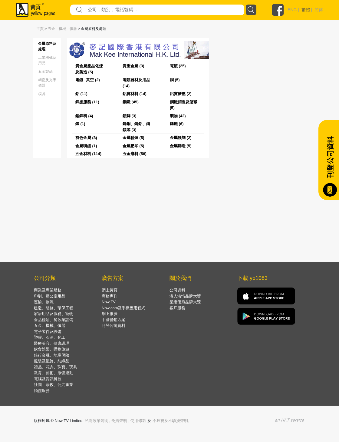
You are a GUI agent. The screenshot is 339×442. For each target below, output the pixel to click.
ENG (292, 9)
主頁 (40, 29)
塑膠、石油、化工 (49, 337)
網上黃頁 (109, 290)
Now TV (109, 302)
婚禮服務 (42, 390)
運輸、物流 (44, 302)
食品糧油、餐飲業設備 (53, 319)
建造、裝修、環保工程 (53, 308)
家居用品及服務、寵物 (53, 313)
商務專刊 (109, 296)
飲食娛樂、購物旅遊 (51, 349)
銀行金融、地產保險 (51, 355)
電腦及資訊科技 (47, 379)
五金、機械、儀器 (62, 29)
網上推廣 (109, 313)
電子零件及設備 (47, 331)
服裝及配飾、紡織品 (51, 361)
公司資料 (177, 290)
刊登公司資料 (113, 325)
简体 (318, 9)
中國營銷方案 (113, 319)
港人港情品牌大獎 (185, 296)
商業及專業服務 (47, 290)
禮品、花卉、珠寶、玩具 (55, 367)
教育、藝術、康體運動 (53, 373)
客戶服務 (177, 308)
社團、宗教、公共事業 (53, 384)
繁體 (305, 9)
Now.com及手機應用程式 (123, 308)
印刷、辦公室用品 (49, 296)
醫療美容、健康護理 (51, 343)
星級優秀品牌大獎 (185, 302)
